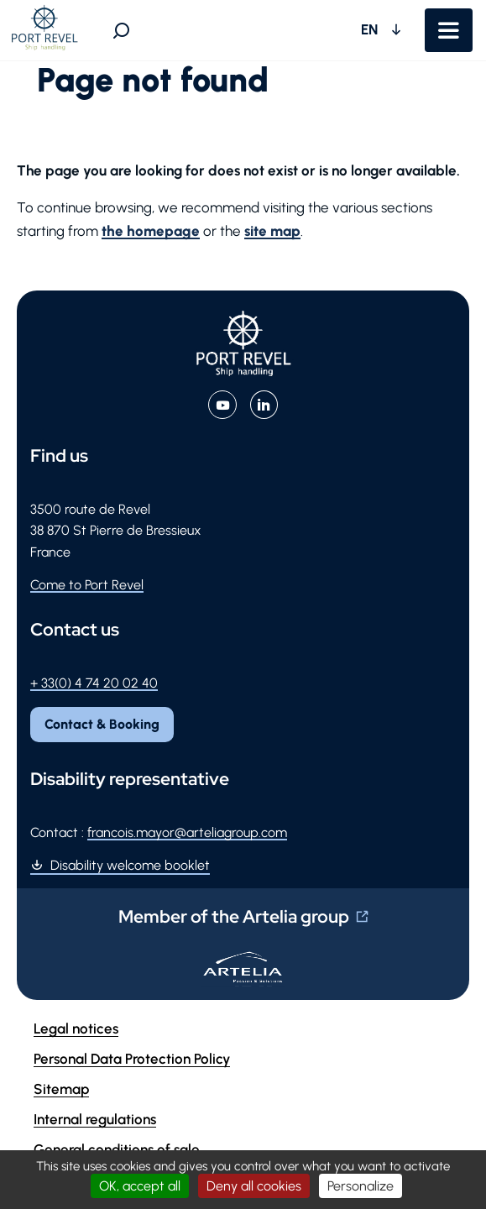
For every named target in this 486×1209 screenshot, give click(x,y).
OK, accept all (139, 1186)
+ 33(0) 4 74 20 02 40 (94, 683)
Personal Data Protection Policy (132, 1058)
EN (371, 29)
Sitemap (61, 1089)
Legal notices (76, 1028)
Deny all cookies (253, 1186)
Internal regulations (95, 1119)
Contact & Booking (101, 724)
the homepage (151, 230)
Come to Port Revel (87, 585)
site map (272, 230)
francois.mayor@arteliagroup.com (187, 832)
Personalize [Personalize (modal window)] (360, 1186)
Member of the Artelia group (233, 916)
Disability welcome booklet (130, 865)
